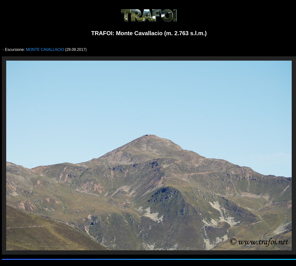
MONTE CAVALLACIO (45, 50)
